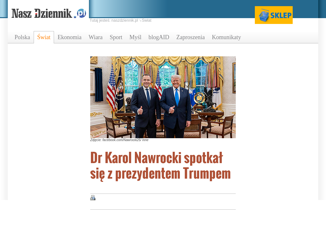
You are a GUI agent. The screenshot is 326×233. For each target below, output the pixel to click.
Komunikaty (226, 37)
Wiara (96, 37)
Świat (43, 37)
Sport (116, 37)
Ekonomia (70, 37)
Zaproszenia (190, 37)
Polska (22, 37)
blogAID (158, 37)
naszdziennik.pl (125, 20)
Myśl (135, 37)
